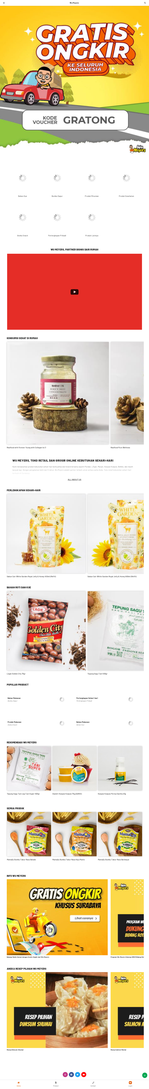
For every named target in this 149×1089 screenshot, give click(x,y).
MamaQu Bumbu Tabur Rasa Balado (21, 859)
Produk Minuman (92, 196)
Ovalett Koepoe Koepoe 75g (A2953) (67, 794)
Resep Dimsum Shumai (15, 1050)
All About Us (74, 479)
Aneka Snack (22, 235)
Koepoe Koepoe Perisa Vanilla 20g (112, 794)
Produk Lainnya (91, 235)
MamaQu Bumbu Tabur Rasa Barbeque (113, 859)
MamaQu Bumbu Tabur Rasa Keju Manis (68, 859)
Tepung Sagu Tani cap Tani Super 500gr (23, 794)
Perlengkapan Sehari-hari (87, 698)
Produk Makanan (14, 722)
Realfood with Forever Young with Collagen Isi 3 (26, 447)
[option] (29, 772)
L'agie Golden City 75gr (16, 674)
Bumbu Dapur (57, 196)
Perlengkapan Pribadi (57, 235)
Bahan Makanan (14, 698)
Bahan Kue (22, 196)
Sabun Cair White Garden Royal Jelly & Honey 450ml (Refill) (31, 576)
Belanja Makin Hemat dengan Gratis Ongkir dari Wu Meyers (28, 957)
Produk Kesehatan (126, 196)
